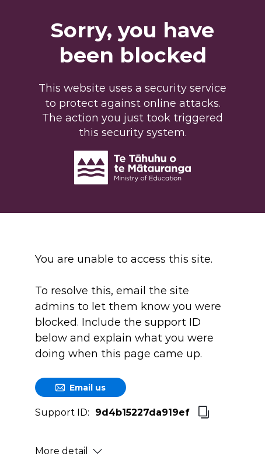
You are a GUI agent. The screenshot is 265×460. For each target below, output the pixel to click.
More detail (68, 450)
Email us (80, 387)
